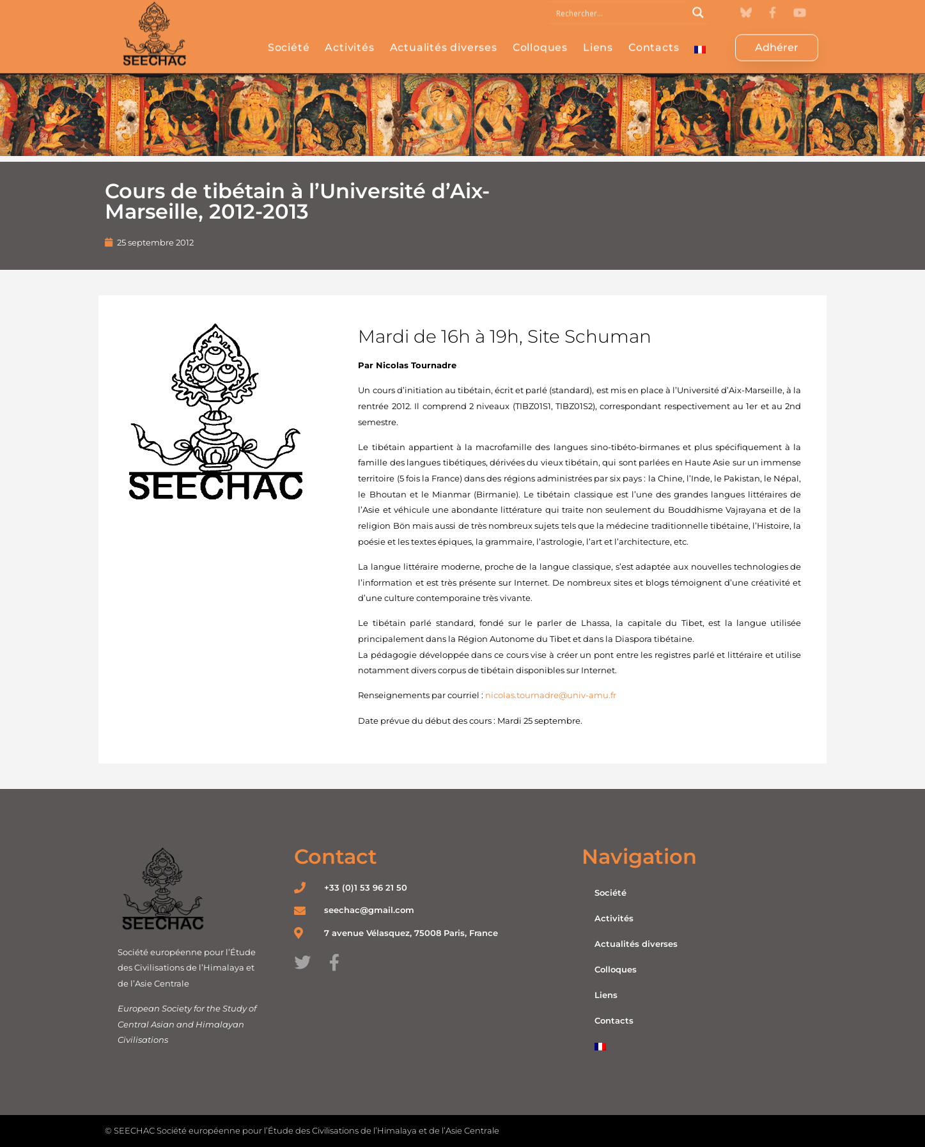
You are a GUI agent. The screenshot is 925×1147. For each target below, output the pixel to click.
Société (289, 33)
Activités (349, 33)
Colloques (540, 33)
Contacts (653, 33)
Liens (598, 33)
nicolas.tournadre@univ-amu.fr (550, 695)
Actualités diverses (443, 33)
